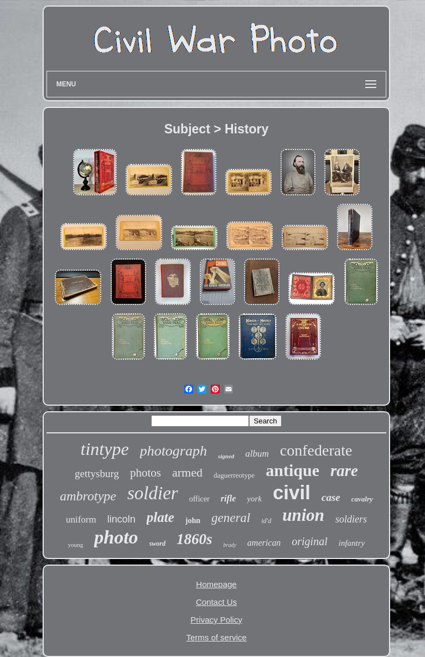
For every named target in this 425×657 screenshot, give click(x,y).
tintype (105, 449)
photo (116, 537)
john (192, 520)
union (303, 515)
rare (344, 470)
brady (229, 545)
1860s (194, 539)
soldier (152, 493)
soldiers (351, 519)
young (76, 544)
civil (291, 492)
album (257, 453)
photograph (173, 451)
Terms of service (216, 637)
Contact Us (216, 602)
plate (160, 517)
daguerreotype (234, 475)
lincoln (121, 519)
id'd (266, 521)
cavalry (362, 499)
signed (226, 456)
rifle (228, 498)
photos (145, 472)
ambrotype (88, 496)
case (331, 497)
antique (292, 470)
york (254, 498)
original (309, 541)
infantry (352, 543)
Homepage (216, 584)
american (264, 542)
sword (157, 543)
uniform (81, 519)
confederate (316, 450)
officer (199, 499)
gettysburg (97, 473)
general (230, 518)
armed (187, 472)
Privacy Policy (216, 619)
